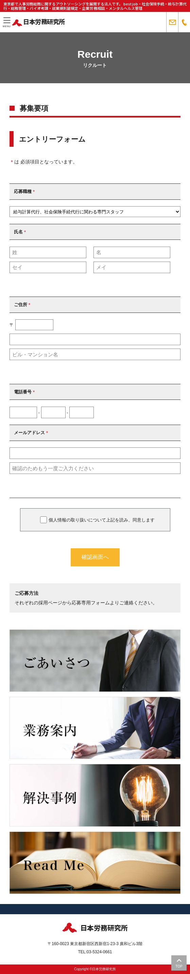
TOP (178, 963)
